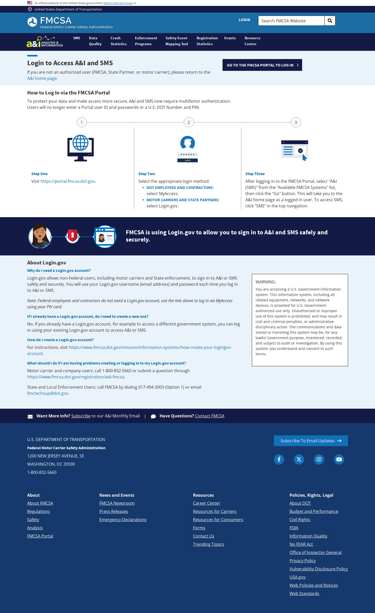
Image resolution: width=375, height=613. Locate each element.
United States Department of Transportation (65, 9)
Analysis (35, 528)
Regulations (38, 511)
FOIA (294, 528)
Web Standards (304, 593)
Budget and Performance (314, 511)
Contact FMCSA (209, 416)
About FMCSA (40, 503)
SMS (76, 37)
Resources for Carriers (215, 511)
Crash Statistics (119, 40)
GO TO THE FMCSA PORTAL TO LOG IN (260, 65)
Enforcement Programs (146, 40)
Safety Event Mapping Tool (177, 40)
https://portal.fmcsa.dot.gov (68, 181)
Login (244, 19)
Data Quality (95, 40)
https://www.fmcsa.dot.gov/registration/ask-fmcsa (75, 377)
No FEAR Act (301, 544)
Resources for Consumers (218, 519)
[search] (330, 21)
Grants (230, 37)
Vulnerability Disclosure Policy (319, 569)
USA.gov (297, 577)
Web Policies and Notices (314, 585)
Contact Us (203, 536)
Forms (199, 528)
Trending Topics (208, 544)
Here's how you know (118, 3)
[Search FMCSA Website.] (291, 21)
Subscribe (81, 416)
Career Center (206, 503)
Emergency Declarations (123, 519)
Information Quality (308, 536)
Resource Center (253, 40)
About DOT (300, 503)
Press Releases (113, 511)
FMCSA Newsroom (117, 503)
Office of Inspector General (316, 552)
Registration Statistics (207, 40)
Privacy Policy (303, 560)
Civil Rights (300, 519)
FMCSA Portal (40, 536)
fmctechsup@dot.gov (47, 393)
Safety (33, 519)
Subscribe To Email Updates (308, 441)
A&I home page (42, 78)
